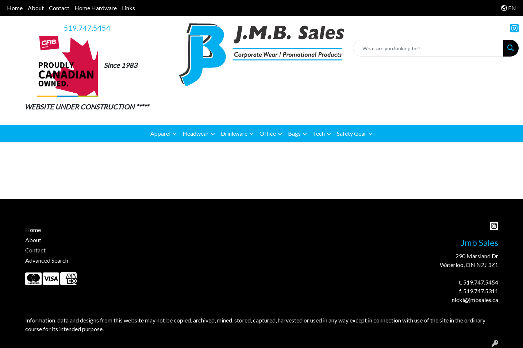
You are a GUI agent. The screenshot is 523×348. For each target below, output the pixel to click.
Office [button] (267, 133)
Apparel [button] (160, 133)
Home (15, 7)
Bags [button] (294, 133)
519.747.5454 (87, 27)
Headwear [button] (195, 133)
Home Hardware (95, 7)
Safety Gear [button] (351, 133)
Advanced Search (46, 260)
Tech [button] (319, 133)
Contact (59, 7)
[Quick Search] (428, 48)
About (36, 7)
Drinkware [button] (234, 133)
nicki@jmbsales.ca (475, 299)
